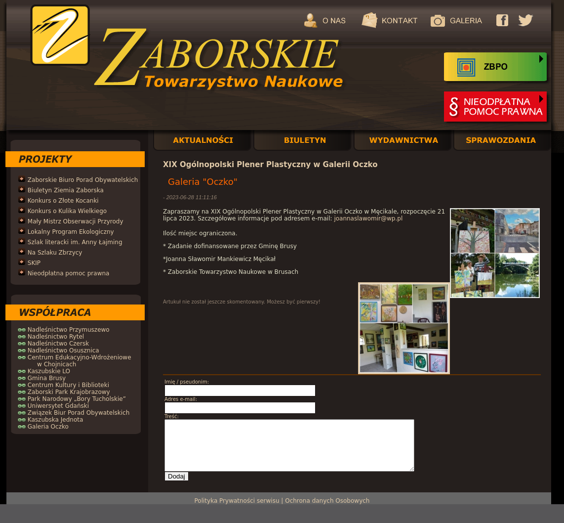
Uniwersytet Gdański (58, 405)
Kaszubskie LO (49, 371)
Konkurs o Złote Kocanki (63, 200)
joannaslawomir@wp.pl (368, 218)
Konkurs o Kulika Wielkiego (67, 211)
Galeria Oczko (48, 426)
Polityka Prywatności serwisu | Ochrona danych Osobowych (282, 500)
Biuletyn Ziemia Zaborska (66, 190)
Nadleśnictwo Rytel (56, 336)
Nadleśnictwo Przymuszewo (69, 329)
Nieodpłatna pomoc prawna (69, 273)
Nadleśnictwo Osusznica (63, 350)
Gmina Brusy (47, 378)
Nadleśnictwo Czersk (58, 343)
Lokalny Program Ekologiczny (71, 231)
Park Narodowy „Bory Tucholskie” (77, 398)
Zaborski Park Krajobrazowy (69, 392)
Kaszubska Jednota (55, 419)
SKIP (34, 263)
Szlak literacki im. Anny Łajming (75, 242)
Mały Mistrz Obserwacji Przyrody (75, 221)
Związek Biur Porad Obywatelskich (78, 412)
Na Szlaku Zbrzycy (55, 252)
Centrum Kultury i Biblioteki (68, 385)
